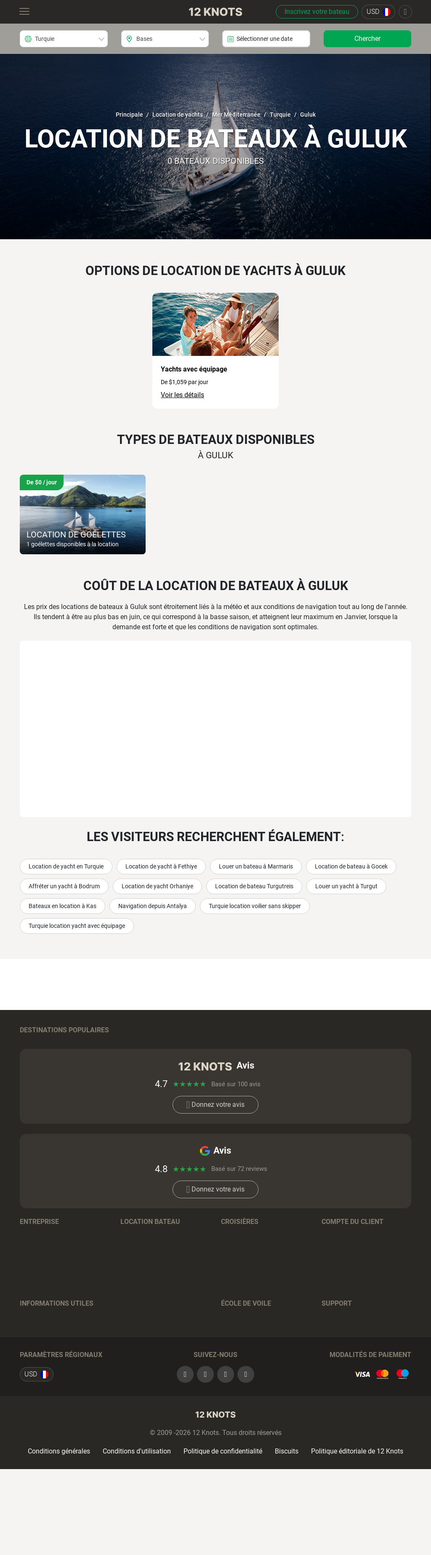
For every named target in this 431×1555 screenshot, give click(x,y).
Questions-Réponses (150, 1390)
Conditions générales (59, 1537)
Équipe (30, 1276)
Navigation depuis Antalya (152, 906)
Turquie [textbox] (44, 38)
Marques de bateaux (150, 1289)
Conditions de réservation (158, 1377)
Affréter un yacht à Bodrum (64, 886)
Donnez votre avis (215, 1145)
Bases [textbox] (144, 38)
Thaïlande (336, 1044)
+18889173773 (385, 1370)
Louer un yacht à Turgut (346, 886)
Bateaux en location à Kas (62, 906)
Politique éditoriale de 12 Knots (357, 1537)
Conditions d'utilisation (137, 1537)
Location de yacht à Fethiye (161, 866)
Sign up (333, 1289)
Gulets (129, 1339)
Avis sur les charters (49, 1396)
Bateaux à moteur (146, 1314)
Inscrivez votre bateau (317, 12)
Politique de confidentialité (223, 1537)
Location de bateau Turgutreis (254, 886)
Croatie (30, 1044)
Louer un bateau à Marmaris (256, 866)
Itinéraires (34, 1370)
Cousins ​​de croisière (250, 1358)
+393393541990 (360, 1383)
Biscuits (286, 1537)
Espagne (133, 1064)
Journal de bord (43, 1358)
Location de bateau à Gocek (351, 866)
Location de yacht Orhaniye (157, 886)
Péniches (133, 1364)
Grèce (28, 1064)
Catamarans (138, 1327)
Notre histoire (39, 1289)
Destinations (239, 1276)
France (30, 1077)
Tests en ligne (241, 1370)
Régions (132, 1276)
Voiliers (131, 1301)
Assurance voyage (47, 1383)
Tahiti (229, 1064)
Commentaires (41, 1314)
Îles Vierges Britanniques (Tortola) (257, 1047)
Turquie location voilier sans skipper (255, 906)
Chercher (367, 39)
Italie (329, 1064)
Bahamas (134, 1044)
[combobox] (63, 39)
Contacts (33, 1327)
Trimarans (135, 1352)
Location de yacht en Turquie (66, 866)
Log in (331, 1276)
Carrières (33, 1301)
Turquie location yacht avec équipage (77, 925)
